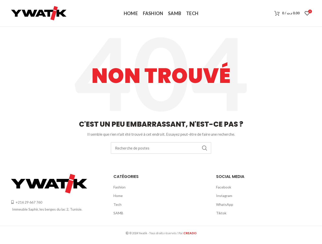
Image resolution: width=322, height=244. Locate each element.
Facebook (223, 187)
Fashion (119, 187)
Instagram (224, 195)
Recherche (204, 148)
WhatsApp (224, 204)
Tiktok (221, 213)
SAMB (118, 213)
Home (118, 195)
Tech (117, 204)
